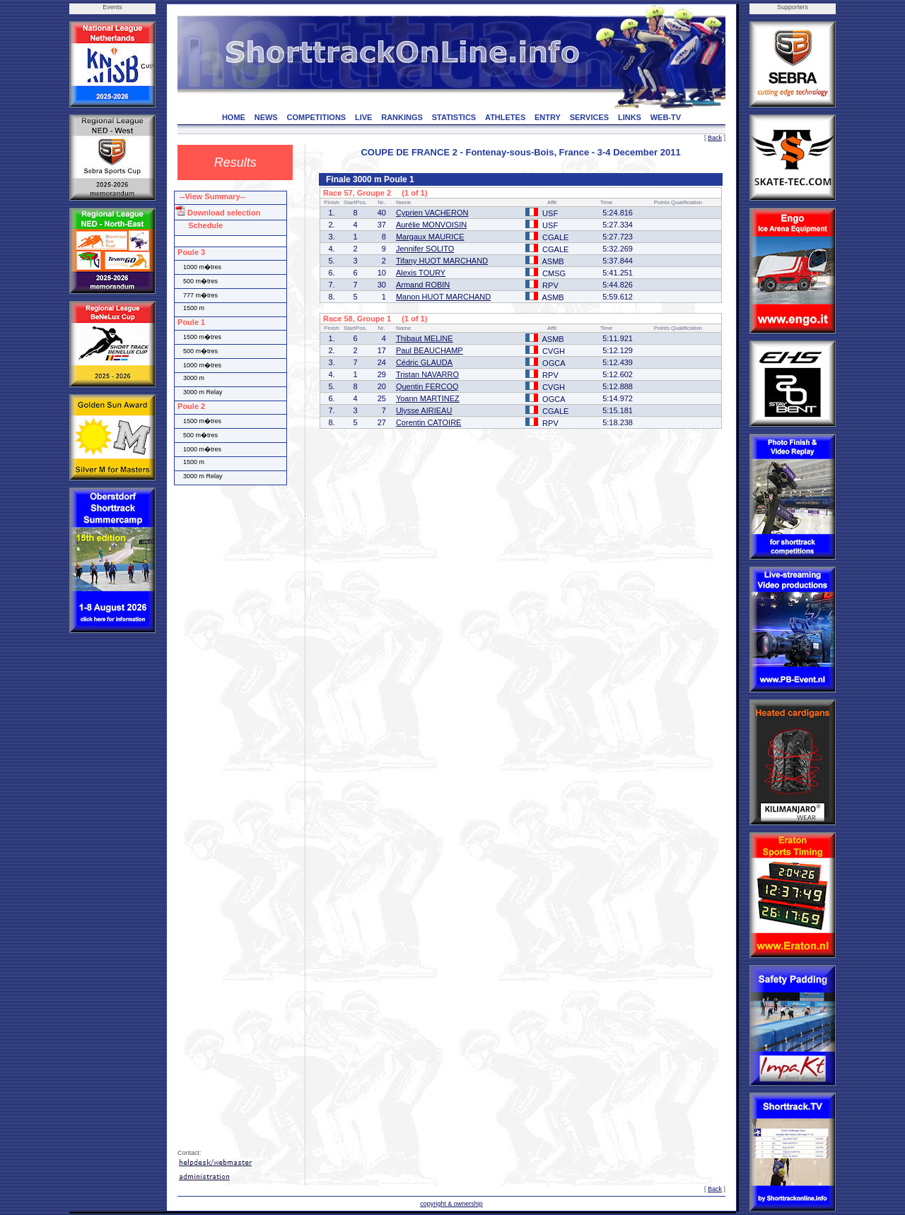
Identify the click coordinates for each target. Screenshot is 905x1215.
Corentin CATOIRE (429, 422)
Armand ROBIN (423, 284)
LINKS (629, 117)
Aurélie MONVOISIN (431, 224)
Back (715, 137)
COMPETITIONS (316, 117)
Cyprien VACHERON (432, 212)
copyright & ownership (451, 1203)
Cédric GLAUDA (424, 362)
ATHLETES (505, 117)
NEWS (266, 117)
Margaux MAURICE (430, 236)
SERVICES (589, 117)
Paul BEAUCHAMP (429, 350)
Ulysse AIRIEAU (424, 410)
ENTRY (548, 117)
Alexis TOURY (420, 272)
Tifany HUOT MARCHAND (442, 260)
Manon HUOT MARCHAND (443, 296)
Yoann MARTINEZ (428, 398)
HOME (233, 117)
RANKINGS (402, 117)
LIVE (363, 117)
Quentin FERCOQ (427, 386)
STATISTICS (454, 117)
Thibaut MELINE (424, 338)
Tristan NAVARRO (427, 374)
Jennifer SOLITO (425, 248)
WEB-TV (665, 117)
